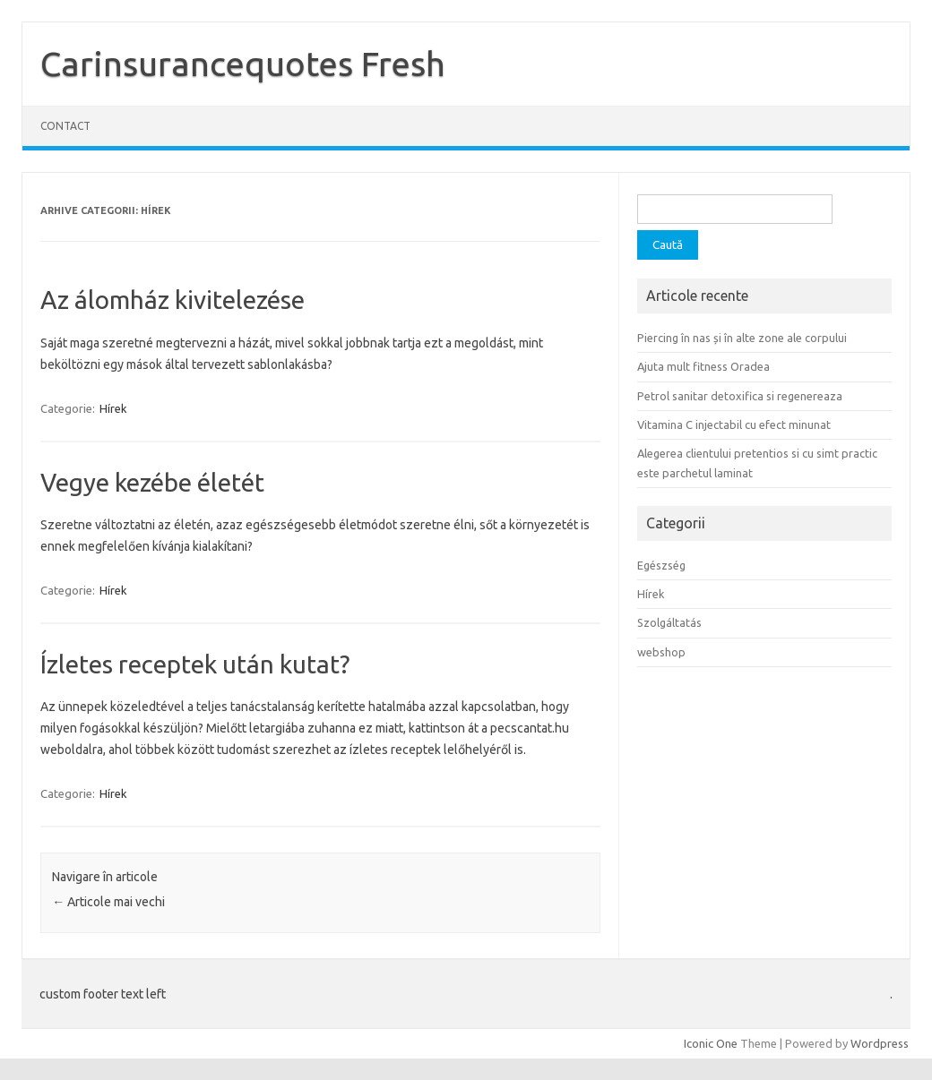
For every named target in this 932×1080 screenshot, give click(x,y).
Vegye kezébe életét (152, 482)
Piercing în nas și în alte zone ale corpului (742, 337)
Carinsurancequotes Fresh (242, 63)
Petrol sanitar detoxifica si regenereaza (739, 396)
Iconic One (711, 1043)
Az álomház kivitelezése (172, 299)
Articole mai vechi (108, 902)
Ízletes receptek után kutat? (195, 664)
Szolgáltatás (669, 622)
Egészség (661, 565)
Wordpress (879, 1043)
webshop (661, 652)
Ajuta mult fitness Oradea (703, 366)
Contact (65, 126)
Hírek (113, 408)
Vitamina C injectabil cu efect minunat (734, 424)
